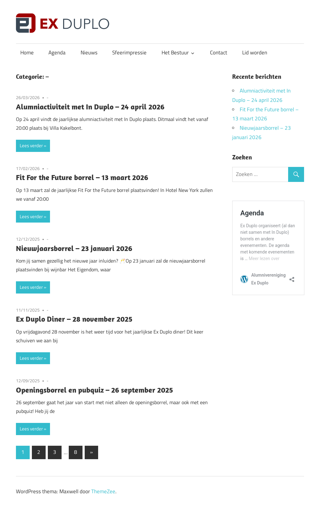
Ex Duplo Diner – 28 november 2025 (74, 319)
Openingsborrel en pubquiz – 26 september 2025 (94, 389)
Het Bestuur (175, 52)
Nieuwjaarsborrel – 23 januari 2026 (74, 248)
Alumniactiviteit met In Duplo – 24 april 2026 (90, 106)
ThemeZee (103, 491)
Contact (218, 52)
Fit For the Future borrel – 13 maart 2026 (82, 177)
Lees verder (31, 145)
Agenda (57, 52)
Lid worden (254, 52)
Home (27, 52)
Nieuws (89, 52)
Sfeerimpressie (129, 52)
